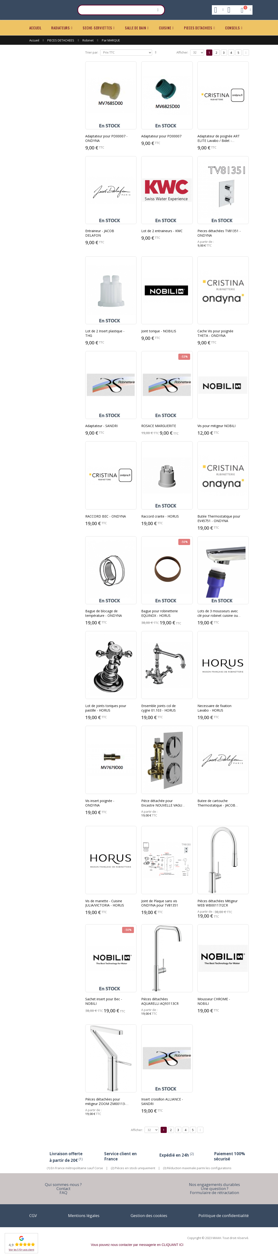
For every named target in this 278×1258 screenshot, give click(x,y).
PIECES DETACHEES (198, 27)
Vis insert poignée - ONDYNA (99, 802)
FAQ (63, 1192)
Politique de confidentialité (223, 1215)
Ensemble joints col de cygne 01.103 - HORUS (158, 707)
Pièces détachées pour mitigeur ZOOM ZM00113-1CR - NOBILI (105, 1103)
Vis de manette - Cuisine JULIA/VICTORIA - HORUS (104, 903)
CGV (33, 1215)
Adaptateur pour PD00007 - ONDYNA (106, 138)
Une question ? (214, 1188)
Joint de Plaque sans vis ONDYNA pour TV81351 (159, 903)
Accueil (34, 40)
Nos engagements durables (214, 1184)
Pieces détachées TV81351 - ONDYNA (219, 233)
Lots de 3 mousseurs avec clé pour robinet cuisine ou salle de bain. (217, 615)
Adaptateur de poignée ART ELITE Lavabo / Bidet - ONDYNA (218, 140)
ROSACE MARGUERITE (158, 426)
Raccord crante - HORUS (160, 516)
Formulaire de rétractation (214, 1192)
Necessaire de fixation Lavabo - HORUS (214, 707)
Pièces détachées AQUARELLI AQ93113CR (160, 1001)
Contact (63, 1188)
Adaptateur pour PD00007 (161, 136)
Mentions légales (83, 1215)
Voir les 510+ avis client (21, 1249)
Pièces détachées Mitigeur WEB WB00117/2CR (217, 903)
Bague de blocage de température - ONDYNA (103, 613)
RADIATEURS (60, 27)
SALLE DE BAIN (135, 27)
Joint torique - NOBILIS (158, 331)
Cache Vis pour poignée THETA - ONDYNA (215, 333)
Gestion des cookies (149, 1215)
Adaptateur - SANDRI (101, 426)
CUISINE (165, 27)
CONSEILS (232, 27)
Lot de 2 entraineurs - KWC (162, 231)
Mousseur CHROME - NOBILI (213, 1001)
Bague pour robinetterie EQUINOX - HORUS (159, 613)
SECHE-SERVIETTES (97, 27)
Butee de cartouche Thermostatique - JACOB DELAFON (216, 805)
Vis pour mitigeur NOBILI (216, 426)
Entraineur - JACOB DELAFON (99, 233)
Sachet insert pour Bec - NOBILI (103, 1001)
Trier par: (91, 52)
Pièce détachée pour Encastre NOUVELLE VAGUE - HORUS (162, 805)
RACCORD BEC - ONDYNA (105, 516)
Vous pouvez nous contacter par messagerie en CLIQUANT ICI (137, 1245)
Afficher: (182, 52)
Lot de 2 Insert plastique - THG (104, 333)
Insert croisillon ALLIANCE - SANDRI (162, 1101)
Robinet (88, 40)
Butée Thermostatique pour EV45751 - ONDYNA (218, 518)
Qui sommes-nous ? (63, 1184)
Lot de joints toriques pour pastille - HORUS (105, 707)
